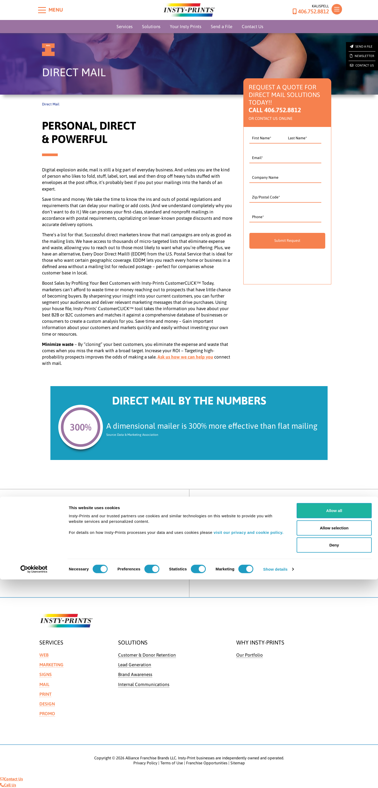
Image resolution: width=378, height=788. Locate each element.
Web (44, 655)
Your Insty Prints (185, 26)
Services (125, 26)
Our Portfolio (249, 655)
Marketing (51, 664)
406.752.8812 (310, 11)
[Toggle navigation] (337, 9)
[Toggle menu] (42, 10)
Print (45, 694)
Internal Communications (143, 684)
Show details (275, 777)
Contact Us (252, 26)
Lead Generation (134, 664)
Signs (45, 674)
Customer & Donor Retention (147, 655)
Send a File (221, 26)
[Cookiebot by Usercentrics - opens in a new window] (34, 778)
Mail (44, 684)
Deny (334, 753)
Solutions (151, 26)
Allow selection (334, 736)
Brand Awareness (135, 674)
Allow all (334, 719)
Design (47, 704)
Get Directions (59, 532)
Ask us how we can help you (185, 357)
